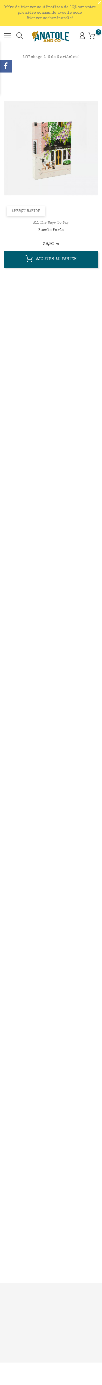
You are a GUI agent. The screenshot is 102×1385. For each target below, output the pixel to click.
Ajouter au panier (51, 260)
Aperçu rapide (26, 211)
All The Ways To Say (51, 223)
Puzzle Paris (51, 230)
